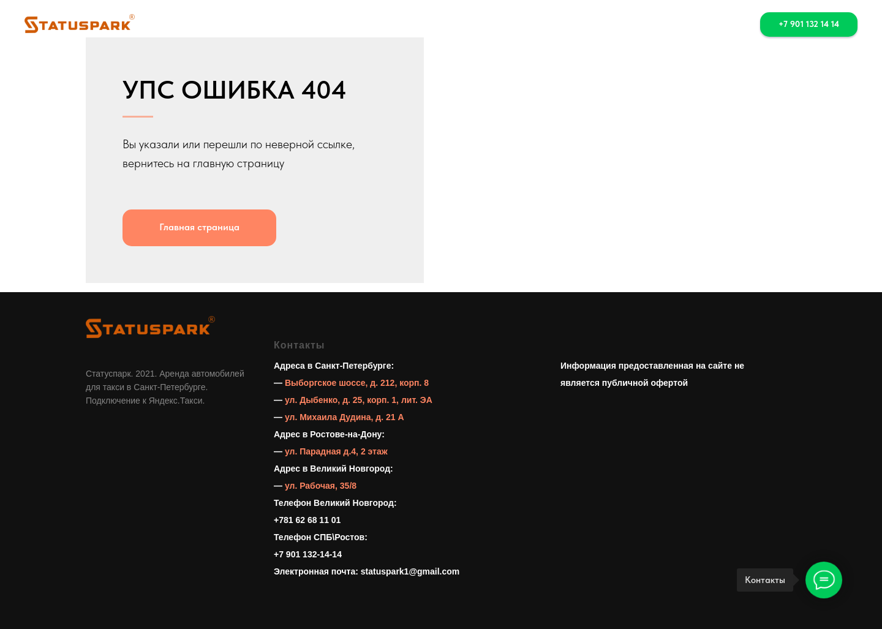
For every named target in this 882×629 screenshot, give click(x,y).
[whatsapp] (696, 24)
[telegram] (723, 24)
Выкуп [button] (451, 25)
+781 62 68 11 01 (307, 520)
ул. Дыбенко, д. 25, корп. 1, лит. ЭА (358, 400)
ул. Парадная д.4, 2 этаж (336, 451)
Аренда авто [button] (373, 25)
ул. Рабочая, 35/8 (320, 486)
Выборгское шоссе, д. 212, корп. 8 (357, 383)
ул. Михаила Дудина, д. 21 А (344, 417)
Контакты (519, 25)
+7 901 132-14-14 (308, 554)
